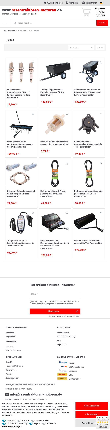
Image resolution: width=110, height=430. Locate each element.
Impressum (61, 344)
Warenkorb (10, 350)
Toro (30, 31)
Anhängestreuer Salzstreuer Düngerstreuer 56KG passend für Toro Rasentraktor (87, 92)
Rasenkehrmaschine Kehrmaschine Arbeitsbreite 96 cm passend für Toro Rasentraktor (54, 244)
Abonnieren (63, 311)
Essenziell (11, 420)
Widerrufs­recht (63, 332)
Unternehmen (11, 370)
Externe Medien (42, 420)
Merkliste (9, 346)
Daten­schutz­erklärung (66, 336)
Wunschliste (33, 63)
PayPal (37, 423)
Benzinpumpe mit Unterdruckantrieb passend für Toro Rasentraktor (88, 144)
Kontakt (9, 362)
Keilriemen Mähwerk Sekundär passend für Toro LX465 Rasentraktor (88, 193)
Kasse (18, 350)
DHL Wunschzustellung (17, 423)
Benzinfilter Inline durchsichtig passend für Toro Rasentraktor (54, 143)
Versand (9, 374)
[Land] (101, 3)
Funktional (51, 423)
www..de (51, 11)
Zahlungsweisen (12, 378)
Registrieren (10, 336)
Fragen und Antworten (14, 366)
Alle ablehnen (91, 414)
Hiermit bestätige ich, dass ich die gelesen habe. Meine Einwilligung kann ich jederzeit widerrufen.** (55, 302)
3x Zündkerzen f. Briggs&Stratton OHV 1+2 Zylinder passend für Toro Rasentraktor (18, 94)
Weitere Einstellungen (11, 426)
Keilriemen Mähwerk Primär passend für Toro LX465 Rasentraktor (53, 193)
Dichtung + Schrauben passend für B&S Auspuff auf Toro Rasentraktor (21, 193)
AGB (59, 340)
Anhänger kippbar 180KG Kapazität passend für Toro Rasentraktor (52, 92)
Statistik (25, 420)
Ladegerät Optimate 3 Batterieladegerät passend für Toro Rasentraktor (20, 243)
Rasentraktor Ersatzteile (17, 31)
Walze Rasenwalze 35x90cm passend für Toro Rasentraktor (88, 241)
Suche (102, 22)
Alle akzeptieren (91, 405)
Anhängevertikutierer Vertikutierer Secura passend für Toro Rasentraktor (20, 144)
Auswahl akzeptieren (92, 423)
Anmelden (10, 332)
